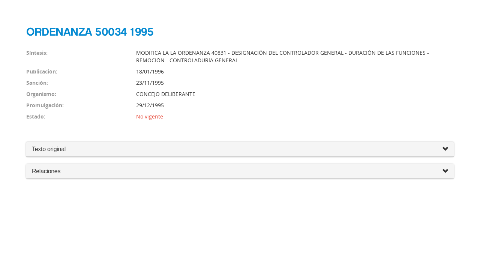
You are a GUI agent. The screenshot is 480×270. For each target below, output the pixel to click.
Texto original (49, 149)
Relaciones (240, 171)
